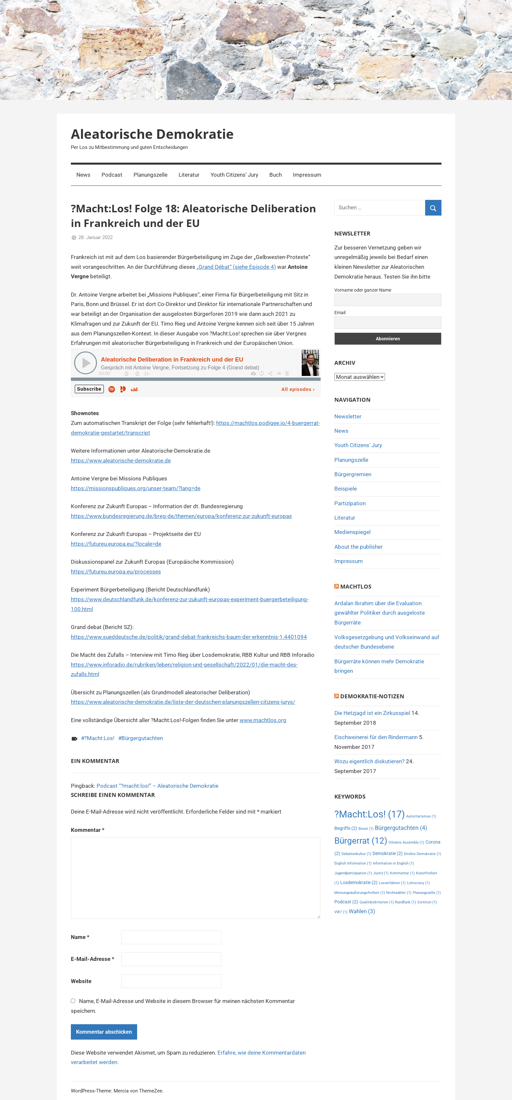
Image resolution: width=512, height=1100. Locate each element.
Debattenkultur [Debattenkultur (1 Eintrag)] (356, 854)
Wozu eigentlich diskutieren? (369, 761)
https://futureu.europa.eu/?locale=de (116, 544)
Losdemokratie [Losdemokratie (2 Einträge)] (358, 882)
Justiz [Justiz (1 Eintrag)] (381, 873)
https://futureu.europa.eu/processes (116, 571)
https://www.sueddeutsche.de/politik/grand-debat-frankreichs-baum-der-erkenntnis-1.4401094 (189, 637)
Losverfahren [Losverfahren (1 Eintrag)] (392, 883)
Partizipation (350, 503)
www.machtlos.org (263, 720)
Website (81, 981)
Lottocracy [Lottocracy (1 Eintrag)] (418, 883)
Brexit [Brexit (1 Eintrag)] (366, 829)
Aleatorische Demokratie (152, 134)
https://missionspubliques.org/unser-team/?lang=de (135, 488)
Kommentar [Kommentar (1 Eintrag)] (402, 873)
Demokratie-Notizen (372, 696)
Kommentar (87, 830)
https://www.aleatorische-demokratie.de (121, 460)
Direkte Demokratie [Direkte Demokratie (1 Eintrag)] (422, 854)
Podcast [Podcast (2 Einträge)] (346, 901)
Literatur (189, 174)
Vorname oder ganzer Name (362, 290)
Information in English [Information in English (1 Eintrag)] (393, 863)
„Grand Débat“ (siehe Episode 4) (236, 267)
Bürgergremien (352, 474)
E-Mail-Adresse (92, 959)
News (83, 174)
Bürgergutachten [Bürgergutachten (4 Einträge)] (401, 828)
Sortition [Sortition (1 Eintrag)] (427, 902)
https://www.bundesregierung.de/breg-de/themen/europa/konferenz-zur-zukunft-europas (181, 516)
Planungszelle (151, 174)
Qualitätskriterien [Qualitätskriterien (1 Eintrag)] (377, 902)
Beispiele (345, 488)
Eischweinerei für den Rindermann (376, 737)
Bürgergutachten (142, 738)
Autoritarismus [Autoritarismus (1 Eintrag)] (421, 816)
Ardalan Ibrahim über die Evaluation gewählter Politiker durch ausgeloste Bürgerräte (379, 613)
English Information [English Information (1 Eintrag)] (353, 863)
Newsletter (347, 416)
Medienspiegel (352, 532)
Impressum (307, 174)
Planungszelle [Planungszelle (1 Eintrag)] (427, 893)
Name (80, 937)
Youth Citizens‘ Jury (234, 174)
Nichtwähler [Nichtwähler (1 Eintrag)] (398, 893)
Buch (275, 174)
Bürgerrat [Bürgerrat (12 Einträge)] (360, 840)
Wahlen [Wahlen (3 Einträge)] (362, 911)
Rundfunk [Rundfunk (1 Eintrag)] (405, 902)
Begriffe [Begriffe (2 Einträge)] (345, 828)
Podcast (112, 174)
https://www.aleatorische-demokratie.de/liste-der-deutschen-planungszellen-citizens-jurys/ (183, 702)
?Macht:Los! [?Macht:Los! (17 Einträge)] (369, 814)
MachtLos (355, 586)
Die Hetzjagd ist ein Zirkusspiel (372, 713)
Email (339, 312)
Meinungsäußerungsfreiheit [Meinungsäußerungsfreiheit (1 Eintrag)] (359, 893)
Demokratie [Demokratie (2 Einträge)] (388, 853)
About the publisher (358, 546)
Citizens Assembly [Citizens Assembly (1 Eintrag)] (406, 842)
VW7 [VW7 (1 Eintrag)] (340, 912)
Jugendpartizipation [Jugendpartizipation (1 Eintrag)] (353, 873)
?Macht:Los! (99, 738)
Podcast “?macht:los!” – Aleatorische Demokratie (157, 786)
